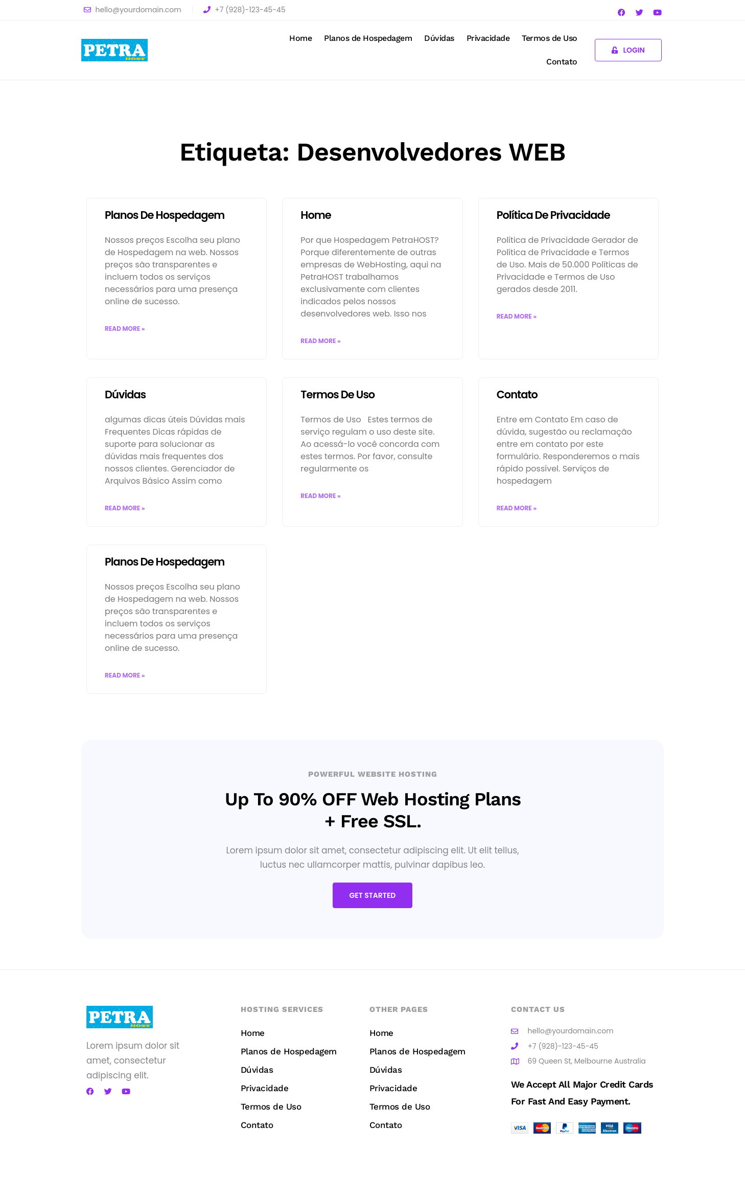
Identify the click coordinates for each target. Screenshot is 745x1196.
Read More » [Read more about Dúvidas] (125, 508)
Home (300, 38)
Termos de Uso (549, 38)
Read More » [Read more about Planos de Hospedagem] (125, 328)
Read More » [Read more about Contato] (517, 508)
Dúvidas (439, 38)
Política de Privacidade (553, 215)
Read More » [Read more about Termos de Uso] (320, 495)
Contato (561, 61)
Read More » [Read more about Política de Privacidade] (517, 316)
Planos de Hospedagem (368, 38)
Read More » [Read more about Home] (320, 340)
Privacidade (488, 38)
